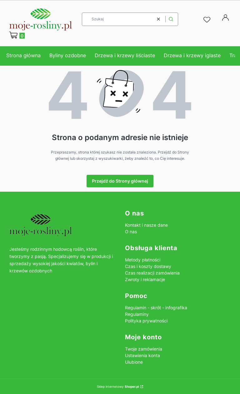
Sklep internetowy (118, 386)
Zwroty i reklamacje (145, 279)
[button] (171, 19)
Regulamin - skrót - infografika (156, 307)
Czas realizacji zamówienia (152, 272)
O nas (131, 231)
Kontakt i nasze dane (146, 225)
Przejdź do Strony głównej (120, 181)
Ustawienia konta (142, 355)
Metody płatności (142, 259)
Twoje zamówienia (143, 348)
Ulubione (134, 362)
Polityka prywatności (146, 320)
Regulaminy (137, 314)
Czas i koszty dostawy (148, 266)
